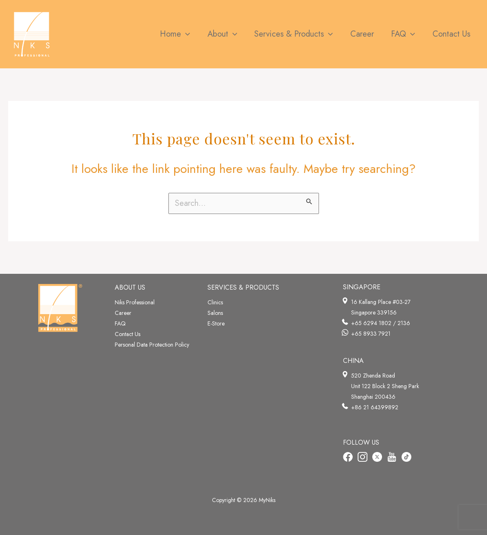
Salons (215, 313)
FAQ (120, 323)
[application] (168, 34)
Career (123, 313)
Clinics (215, 302)
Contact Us (127, 334)
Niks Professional (135, 302)
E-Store (216, 323)
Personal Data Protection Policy (152, 345)
